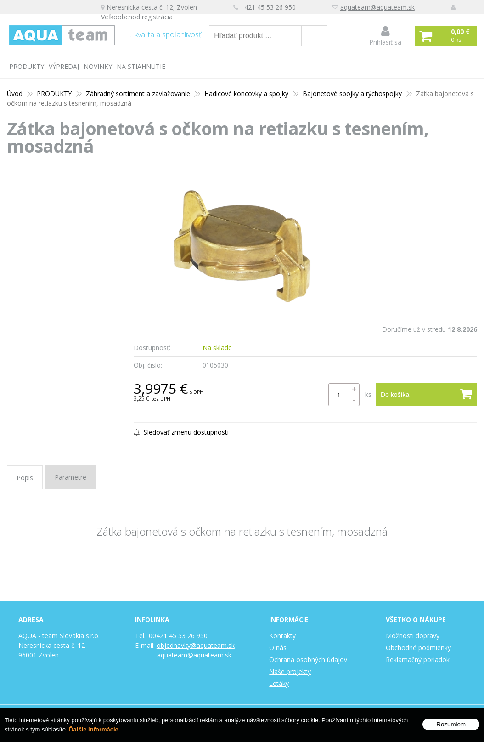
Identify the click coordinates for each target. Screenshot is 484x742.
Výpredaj (64, 66)
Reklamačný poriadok (418, 659)
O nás (278, 647)
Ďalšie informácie (93, 729)
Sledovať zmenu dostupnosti (181, 432)
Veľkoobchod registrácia (136, 16)
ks (368, 394)
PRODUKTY (26, 66)
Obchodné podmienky (418, 647)
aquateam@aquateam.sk (377, 7)
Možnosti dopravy (412, 635)
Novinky (98, 66)
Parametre (70, 477)
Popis (25, 477)
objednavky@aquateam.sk (196, 645)
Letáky (279, 683)
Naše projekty (290, 671)
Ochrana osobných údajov (308, 659)
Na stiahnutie (141, 66)
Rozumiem (451, 724)
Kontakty (282, 635)
